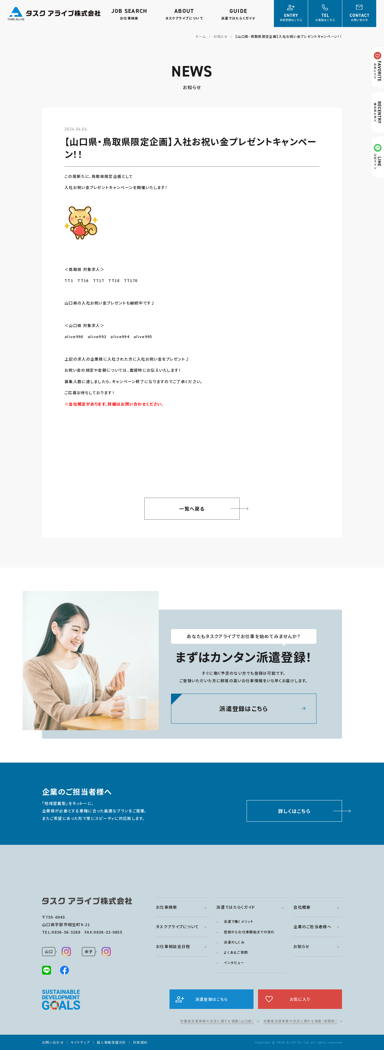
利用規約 (140, 1042)
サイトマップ (80, 1042)
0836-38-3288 (66, 932)
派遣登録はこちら (243, 710)
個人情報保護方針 (111, 1042)
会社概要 (301, 907)
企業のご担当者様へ (312, 926)
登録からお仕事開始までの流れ (249, 931)
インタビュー (234, 962)
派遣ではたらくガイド (235, 907)
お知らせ (301, 946)
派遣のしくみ (234, 942)
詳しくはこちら (294, 812)
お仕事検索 (166, 907)
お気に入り (300, 999)
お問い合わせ (53, 1042)
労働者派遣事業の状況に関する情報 (217, 1020)
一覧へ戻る (192, 508)
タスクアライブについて (177, 926)
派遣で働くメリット (239, 921)
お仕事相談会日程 (173, 946)
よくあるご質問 (236, 952)
